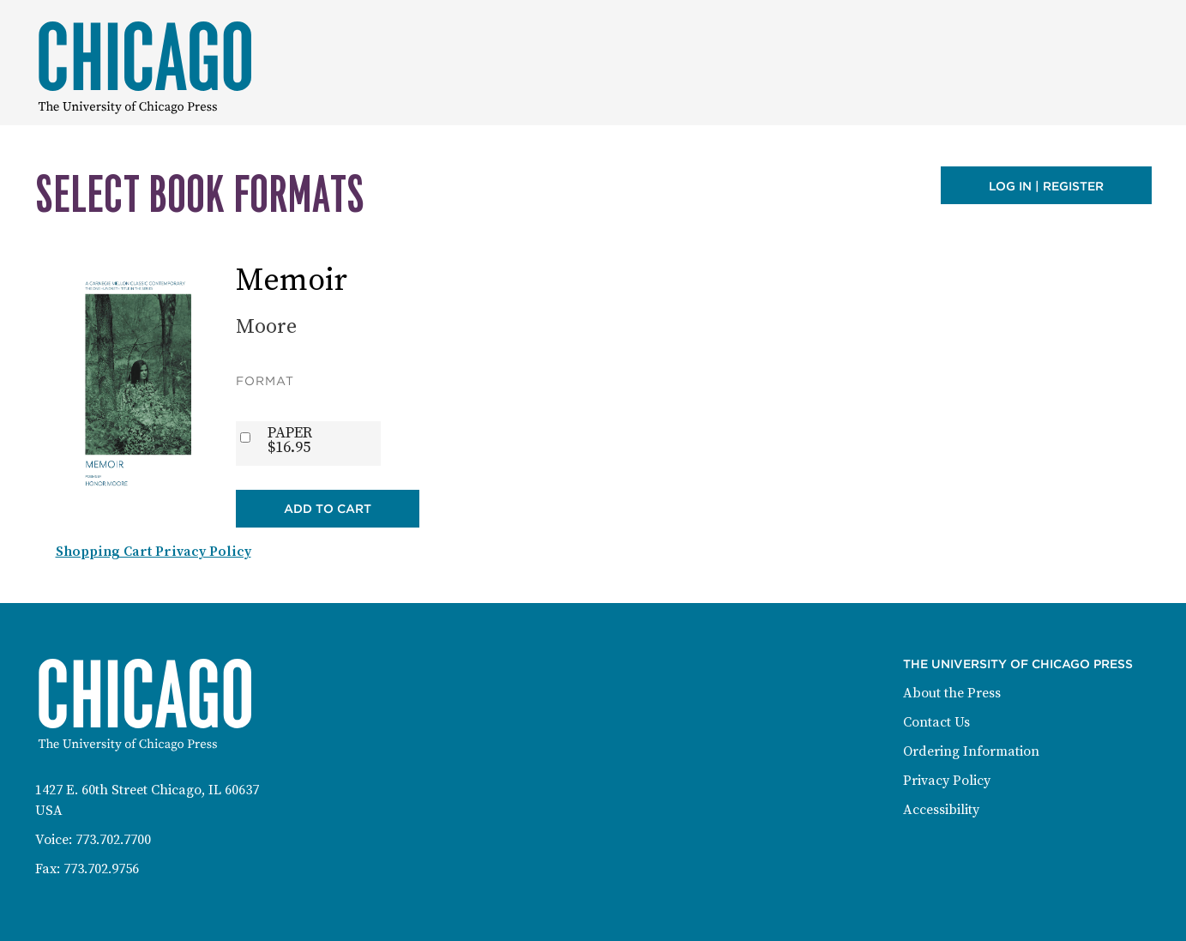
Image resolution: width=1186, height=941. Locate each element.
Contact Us (936, 722)
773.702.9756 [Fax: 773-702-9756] (101, 869)
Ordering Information (971, 751)
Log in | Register (1046, 186)
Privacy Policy (946, 780)
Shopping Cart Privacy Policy (153, 551)
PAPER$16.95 (290, 440)
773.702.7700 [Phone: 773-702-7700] (113, 839)
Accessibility (941, 809)
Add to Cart (327, 508)
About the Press (952, 693)
